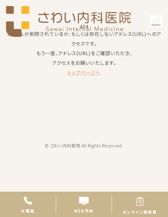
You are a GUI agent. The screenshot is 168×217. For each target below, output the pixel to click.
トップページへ (84, 72)
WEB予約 (84, 205)
